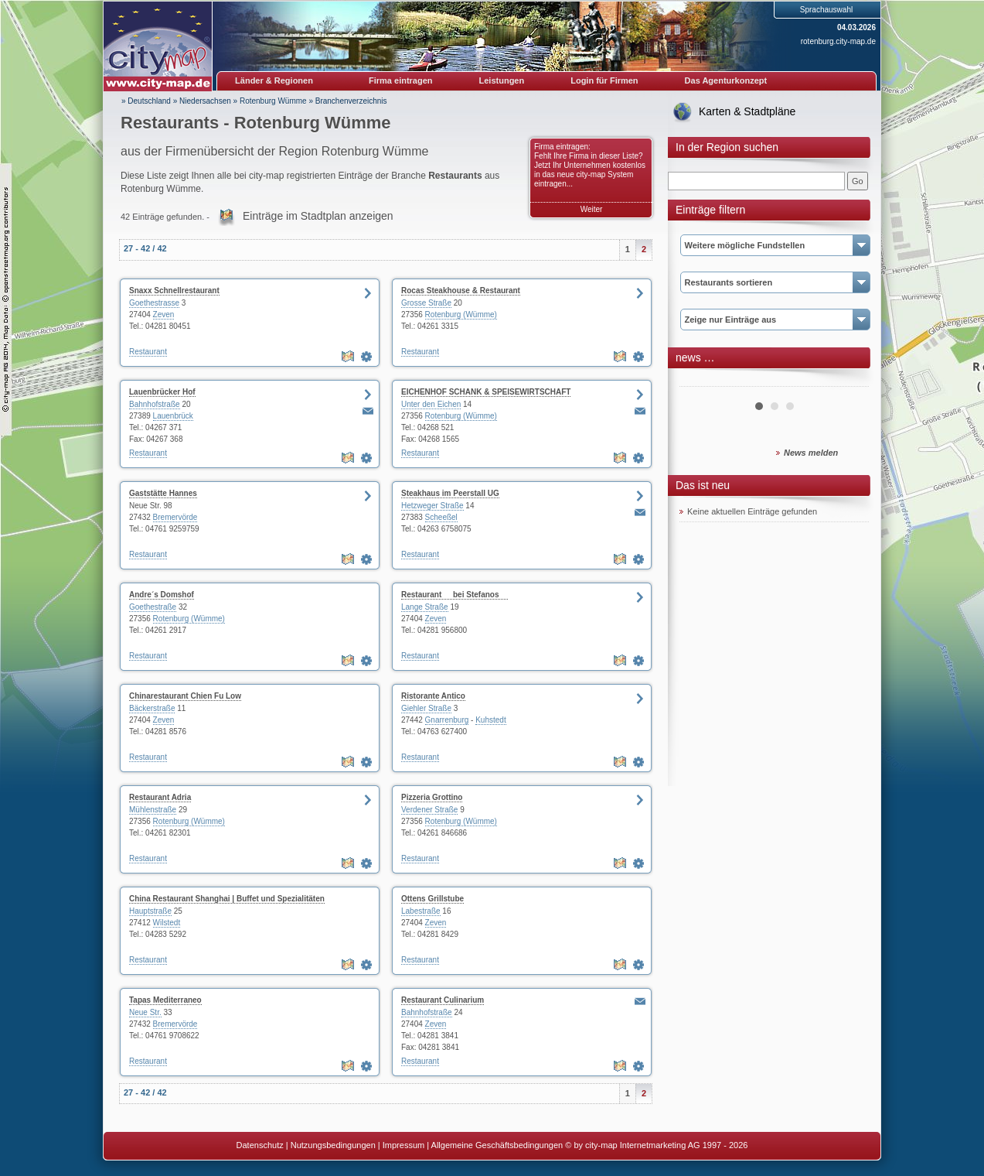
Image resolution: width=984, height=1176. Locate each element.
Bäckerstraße (152, 708)
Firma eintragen (401, 80)
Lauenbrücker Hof (162, 392)
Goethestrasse (154, 303)
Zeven (164, 314)
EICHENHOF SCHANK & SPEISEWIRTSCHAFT (485, 392)
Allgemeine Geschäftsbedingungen (497, 1145)
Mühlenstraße (152, 809)
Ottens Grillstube (432, 898)
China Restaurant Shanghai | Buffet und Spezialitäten (227, 898)
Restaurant (148, 351)
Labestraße (421, 911)
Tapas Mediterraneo (165, 1000)
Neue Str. (145, 1012)
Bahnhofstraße (154, 404)
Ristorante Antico (433, 696)
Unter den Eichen (431, 404)
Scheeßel (441, 517)
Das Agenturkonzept (726, 80)
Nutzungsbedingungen (333, 1145)
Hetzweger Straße (432, 505)
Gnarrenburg (447, 720)
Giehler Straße (426, 708)
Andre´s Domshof (161, 594)
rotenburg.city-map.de (838, 41)
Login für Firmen (604, 80)
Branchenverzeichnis (351, 101)
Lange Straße (424, 607)
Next (848, 380)
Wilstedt (167, 922)
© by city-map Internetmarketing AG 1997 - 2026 (656, 1145)
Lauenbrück (173, 416)
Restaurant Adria (160, 797)
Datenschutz (260, 1145)
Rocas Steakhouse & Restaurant (460, 290)
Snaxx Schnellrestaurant (174, 290)
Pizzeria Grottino (431, 797)
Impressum (403, 1145)
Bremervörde (175, 517)
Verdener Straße (429, 809)
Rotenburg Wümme (273, 101)
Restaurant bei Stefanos (454, 594)
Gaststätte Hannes (163, 493)
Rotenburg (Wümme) (461, 314)
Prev (699, 380)
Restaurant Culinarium (442, 1000)
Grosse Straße (426, 303)
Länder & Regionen (274, 80)
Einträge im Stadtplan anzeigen (318, 216)
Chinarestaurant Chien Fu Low (185, 696)
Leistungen (502, 80)
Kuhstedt (490, 720)
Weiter (592, 209)
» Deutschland (146, 101)
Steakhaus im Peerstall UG (450, 493)
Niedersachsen (205, 101)
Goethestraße (152, 607)
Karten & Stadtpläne (747, 111)
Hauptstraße (150, 911)
